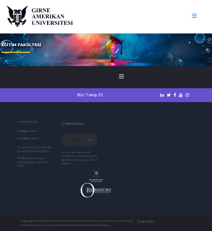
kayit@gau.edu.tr (28, 138)
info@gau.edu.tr (27, 131)
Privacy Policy (146, 220)
